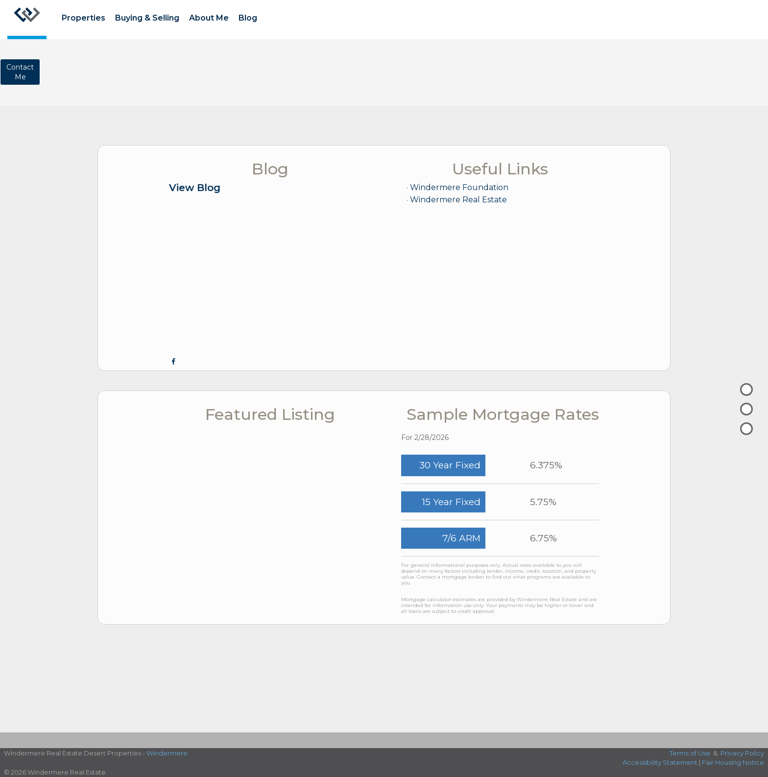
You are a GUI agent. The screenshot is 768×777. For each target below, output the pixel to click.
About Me (209, 18)
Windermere (167, 753)
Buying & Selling (147, 18)
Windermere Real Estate (458, 199)
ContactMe (20, 72)
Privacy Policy (742, 753)
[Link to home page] (27, 19)
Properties (83, 18)
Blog (248, 18)
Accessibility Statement (660, 762)
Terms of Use (690, 753)
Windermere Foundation (459, 187)
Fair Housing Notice (733, 762)
